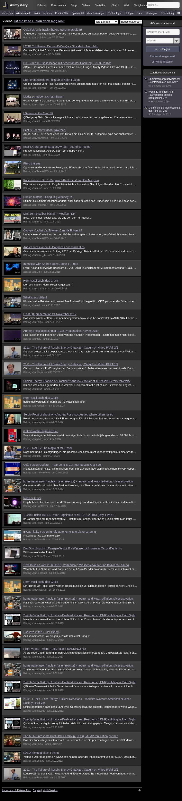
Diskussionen (58, 5)
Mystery (47, 13)
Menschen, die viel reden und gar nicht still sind (163, 111)
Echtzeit (41, 5)
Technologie (114, 13)
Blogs (74, 5)
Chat (115, 5)
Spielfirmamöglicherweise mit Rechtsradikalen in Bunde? (163, 82)
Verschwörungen (96, 13)
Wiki (126, 5)
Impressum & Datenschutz (16, 790)
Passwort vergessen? (162, 56)
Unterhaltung (167, 13)
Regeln (37, 790)
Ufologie (129, 13)
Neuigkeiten (140, 5)
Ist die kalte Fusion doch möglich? (39, 21)
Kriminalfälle (62, 13)
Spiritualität (78, 13)
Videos (86, 5)
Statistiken (100, 5)
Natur (140, 13)
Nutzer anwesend (163, 23)
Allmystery (19, 5)
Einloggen (164, 49)
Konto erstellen (164, 61)
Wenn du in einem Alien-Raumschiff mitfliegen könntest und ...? (163, 96)
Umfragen (151, 13)
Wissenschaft (23, 13)
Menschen (7, 13)
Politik (37, 13)
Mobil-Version (50, 790)
